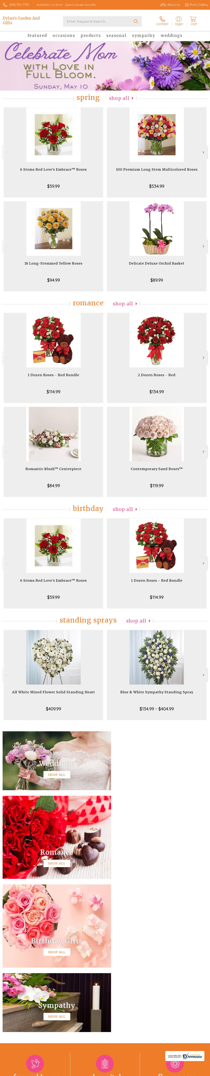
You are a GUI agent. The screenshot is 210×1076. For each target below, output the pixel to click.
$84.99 (53, 485)
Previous (6, 152)
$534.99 (156, 186)
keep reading (144, 966)
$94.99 (53, 280)
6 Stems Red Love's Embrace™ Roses (53, 169)
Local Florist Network (171, 1072)
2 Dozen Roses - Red (157, 375)
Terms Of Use (122, 1072)
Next (204, 152)
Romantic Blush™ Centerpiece (53, 469)
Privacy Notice (145, 1072)
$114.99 (53, 391)
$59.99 (53, 186)
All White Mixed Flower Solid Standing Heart (53, 692)
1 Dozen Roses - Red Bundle (53, 375)
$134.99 (156, 391)
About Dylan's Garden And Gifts (27, 959)
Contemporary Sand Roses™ (157, 469)
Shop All (119, 98)
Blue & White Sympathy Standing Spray (156, 692)
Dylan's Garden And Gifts (21, 20)
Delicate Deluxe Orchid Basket (156, 263)
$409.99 (53, 709)
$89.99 (156, 280)
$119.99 (157, 485)
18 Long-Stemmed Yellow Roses (53, 263)
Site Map (194, 1072)
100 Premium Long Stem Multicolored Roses (157, 169)
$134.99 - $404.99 (157, 709)
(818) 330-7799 (19, 5)
